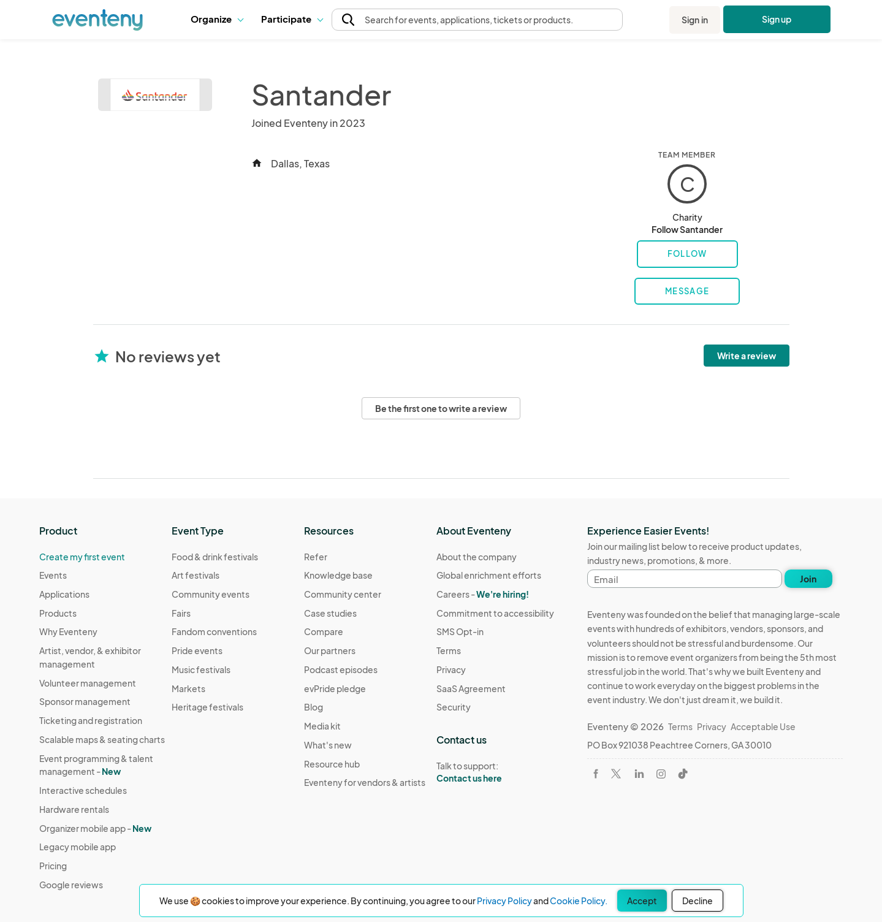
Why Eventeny (68, 631)
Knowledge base (338, 575)
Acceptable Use (763, 726)
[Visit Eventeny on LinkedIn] (639, 773)
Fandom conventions (214, 631)
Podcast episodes (341, 669)
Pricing (53, 865)
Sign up (777, 19)
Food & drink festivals (215, 556)
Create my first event (82, 556)
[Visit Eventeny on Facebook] (595, 773)
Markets (188, 688)
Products (58, 613)
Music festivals (201, 669)
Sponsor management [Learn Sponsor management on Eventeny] (85, 701)
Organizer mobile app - (95, 828)
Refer (315, 556)
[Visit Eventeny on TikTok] (682, 773)
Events (53, 575)
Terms (448, 650)
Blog (313, 706)
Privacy (451, 669)
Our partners (329, 650)
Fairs (181, 613)
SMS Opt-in (460, 631)
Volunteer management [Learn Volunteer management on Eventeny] (87, 682)
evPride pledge (335, 688)
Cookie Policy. (578, 900)
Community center (342, 594)
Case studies (330, 613)
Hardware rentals (74, 809)
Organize (217, 19)
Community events (210, 594)
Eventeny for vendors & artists (364, 782)
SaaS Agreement (471, 688)
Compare (323, 631)
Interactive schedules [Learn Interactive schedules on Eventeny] (83, 790)
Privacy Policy (504, 900)
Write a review (746, 355)
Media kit (322, 725)
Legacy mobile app (77, 846)
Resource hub (332, 763)
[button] (216, 20)
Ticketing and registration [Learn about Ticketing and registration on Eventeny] (90, 720)
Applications (64, 594)
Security (453, 706)
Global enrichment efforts (488, 575)
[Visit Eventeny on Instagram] (661, 774)
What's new (328, 744)
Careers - (482, 594)
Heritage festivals (207, 706)
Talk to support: (495, 772)
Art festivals (195, 575)
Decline (697, 900)
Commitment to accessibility (495, 613)
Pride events (197, 650)
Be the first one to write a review (441, 408)
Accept (642, 900)
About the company (476, 556)
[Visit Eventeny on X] (616, 774)
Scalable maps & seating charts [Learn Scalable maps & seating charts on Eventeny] (102, 739)
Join (808, 578)
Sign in (695, 19)
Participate (291, 19)
